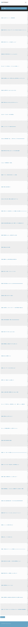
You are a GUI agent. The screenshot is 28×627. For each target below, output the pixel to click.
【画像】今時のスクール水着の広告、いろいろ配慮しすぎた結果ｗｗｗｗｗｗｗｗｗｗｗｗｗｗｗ (14, 211)
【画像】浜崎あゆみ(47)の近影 (5, 247)
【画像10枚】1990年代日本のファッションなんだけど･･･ (9, 54)
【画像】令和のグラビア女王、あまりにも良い (8, 331)
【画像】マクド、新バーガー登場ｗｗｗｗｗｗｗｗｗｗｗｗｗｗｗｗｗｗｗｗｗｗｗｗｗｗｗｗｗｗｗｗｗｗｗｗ (14, 453)
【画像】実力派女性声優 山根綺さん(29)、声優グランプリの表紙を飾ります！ (12, 223)
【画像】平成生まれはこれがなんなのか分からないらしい (9, 102)
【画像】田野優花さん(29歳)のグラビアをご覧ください (9, 343)
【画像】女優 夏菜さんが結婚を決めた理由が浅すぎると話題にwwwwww (12, 597)
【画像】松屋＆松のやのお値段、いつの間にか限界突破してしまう (11, 561)
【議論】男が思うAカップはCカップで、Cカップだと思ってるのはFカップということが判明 (13, 30)
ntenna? (4, 2)
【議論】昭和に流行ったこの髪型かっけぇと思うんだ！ (9, 573)
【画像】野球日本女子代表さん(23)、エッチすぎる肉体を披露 (10, 150)
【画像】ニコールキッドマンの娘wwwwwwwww (8, 126)
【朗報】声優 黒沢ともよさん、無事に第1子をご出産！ (9, 235)
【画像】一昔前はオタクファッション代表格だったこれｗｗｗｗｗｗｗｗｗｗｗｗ (13, 549)
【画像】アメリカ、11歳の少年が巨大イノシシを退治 (9, 174)
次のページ (2, 617)
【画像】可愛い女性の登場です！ (6, 186)
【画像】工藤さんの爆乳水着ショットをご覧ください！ (9, 476)
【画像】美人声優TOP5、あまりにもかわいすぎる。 (9, 90)
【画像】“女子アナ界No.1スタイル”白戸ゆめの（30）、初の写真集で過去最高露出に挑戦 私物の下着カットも (13, 610)
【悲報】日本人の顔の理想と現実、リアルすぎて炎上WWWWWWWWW (12, 500)
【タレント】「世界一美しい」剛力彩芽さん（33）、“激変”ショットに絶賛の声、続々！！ (13, 404)
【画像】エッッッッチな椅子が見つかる (7, 524)
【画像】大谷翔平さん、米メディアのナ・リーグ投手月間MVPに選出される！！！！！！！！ (12, 308)
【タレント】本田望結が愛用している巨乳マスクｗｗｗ (9, 428)
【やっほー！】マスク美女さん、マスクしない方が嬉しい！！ (10, 66)
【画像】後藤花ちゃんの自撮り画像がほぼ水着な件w (9, 259)
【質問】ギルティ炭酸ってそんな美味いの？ (7, 380)
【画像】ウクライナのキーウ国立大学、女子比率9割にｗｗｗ (10, 464)
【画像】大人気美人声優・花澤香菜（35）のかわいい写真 (9, 392)
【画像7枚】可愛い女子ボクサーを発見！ (7, 295)
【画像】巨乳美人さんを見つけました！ (7, 416)
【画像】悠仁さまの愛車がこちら (6, 355)
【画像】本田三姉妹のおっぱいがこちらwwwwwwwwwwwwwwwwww (12, 283)
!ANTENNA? (3, 623)
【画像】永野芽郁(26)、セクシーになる (7, 585)
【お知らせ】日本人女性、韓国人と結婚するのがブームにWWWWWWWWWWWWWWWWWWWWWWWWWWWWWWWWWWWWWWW (14, 199)
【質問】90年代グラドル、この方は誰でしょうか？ (8, 42)
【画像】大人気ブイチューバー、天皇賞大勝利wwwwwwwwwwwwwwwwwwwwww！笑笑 (8, 18)
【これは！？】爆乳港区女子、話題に (6, 162)
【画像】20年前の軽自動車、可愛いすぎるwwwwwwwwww (10, 319)
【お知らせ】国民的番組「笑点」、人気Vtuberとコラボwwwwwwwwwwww (12, 138)
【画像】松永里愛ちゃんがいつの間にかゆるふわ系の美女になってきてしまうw (13, 78)
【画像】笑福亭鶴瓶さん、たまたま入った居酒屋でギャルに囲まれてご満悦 (12, 488)
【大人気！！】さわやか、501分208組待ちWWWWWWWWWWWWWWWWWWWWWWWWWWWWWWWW (11, 115)
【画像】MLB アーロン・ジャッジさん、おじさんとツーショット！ (11, 512)
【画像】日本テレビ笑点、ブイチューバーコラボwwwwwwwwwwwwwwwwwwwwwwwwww (8, 272)
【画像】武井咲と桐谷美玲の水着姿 (6, 440)
